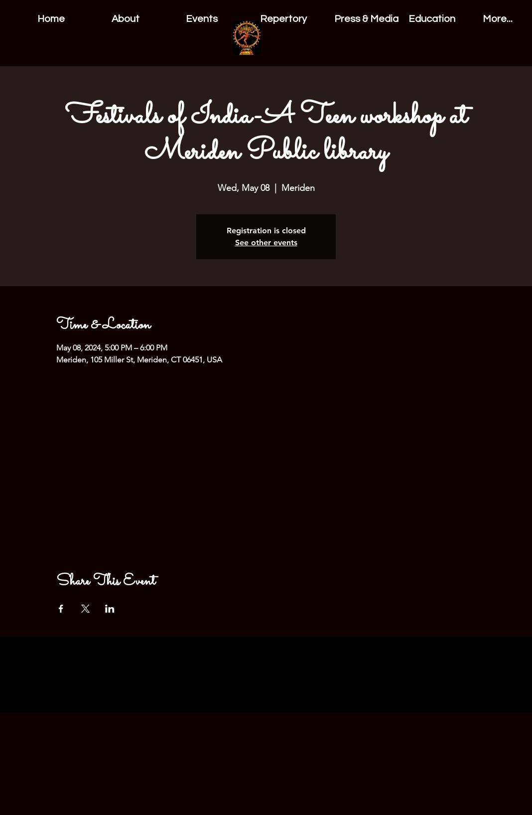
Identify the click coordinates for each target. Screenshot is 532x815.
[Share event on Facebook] (61, 609)
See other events (266, 242)
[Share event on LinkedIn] (110, 609)
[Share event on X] (85, 609)
